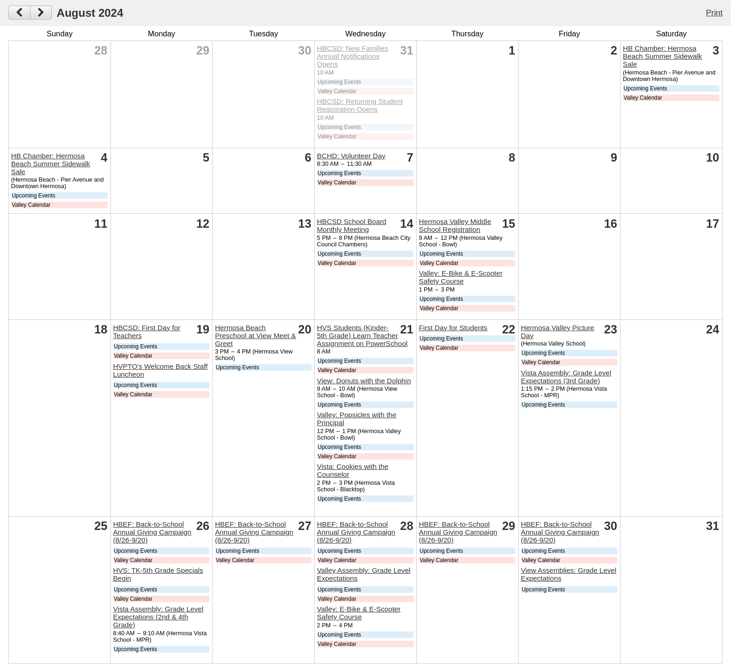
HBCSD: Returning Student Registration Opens (360, 105)
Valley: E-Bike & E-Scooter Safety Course (461, 277)
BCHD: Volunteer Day (351, 156)
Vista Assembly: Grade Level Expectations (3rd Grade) (566, 377)
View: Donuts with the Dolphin (364, 381)
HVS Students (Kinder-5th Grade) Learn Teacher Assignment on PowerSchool (362, 335)
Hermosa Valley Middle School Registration (455, 225)
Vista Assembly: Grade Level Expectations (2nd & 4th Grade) (158, 617)
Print (714, 12)
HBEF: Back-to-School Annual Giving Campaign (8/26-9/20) (152, 532)
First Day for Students (453, 328)
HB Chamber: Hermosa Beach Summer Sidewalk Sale (662, 56)
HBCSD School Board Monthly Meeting (351, 225)
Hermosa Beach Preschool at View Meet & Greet (255, 335)
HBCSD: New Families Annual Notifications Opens (352, 56)
